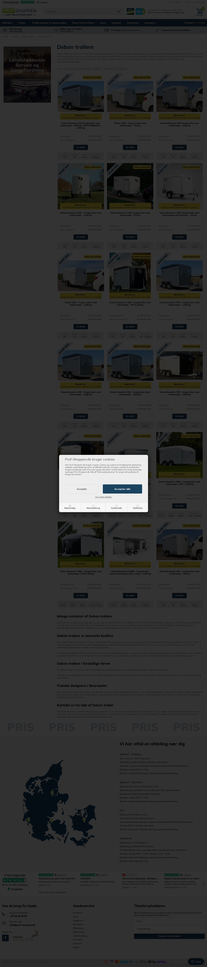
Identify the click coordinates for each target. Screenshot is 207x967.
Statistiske (138, 508)
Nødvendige (70, 508)
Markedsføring (93, 508)
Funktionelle (116, 508)
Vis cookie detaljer (103, 497)
